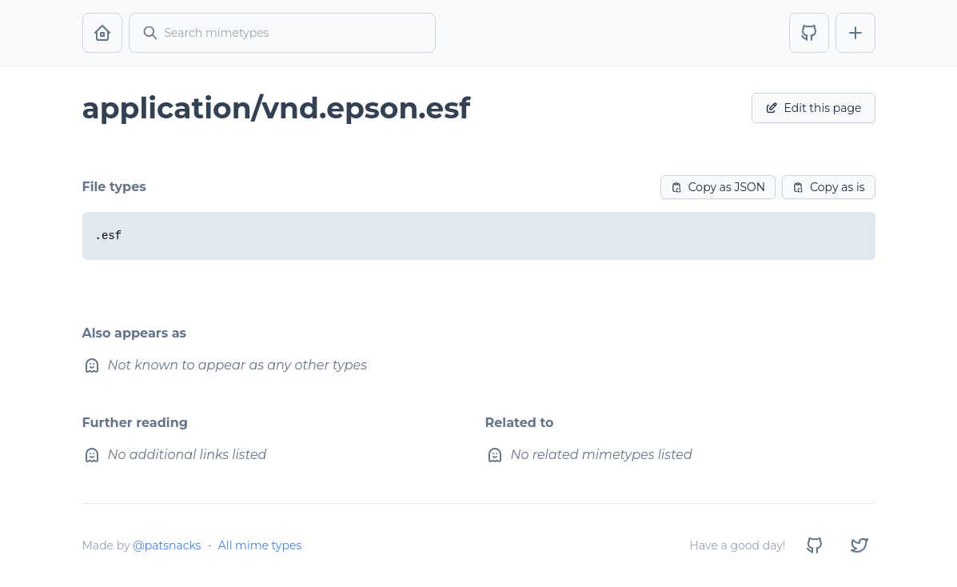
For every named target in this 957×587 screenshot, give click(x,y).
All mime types (259, 545)
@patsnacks (167, 545)
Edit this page (813, 108)
